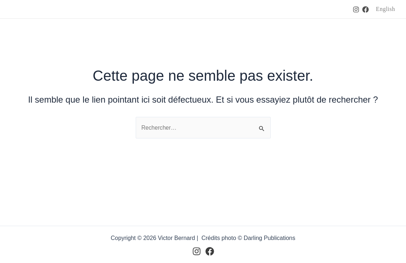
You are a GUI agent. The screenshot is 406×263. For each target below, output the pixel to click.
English (385, 9)
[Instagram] (356, 9)
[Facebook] (365, 9)
